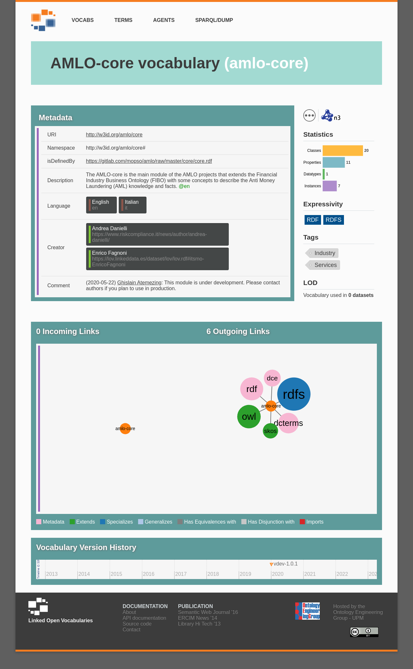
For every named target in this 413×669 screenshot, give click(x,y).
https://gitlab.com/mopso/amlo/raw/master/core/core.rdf (149, 161)
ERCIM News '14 (197, 618)
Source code (137, 623)
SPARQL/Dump (214, 20)
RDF (313, 220)
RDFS (333, 220)
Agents (164, 20)
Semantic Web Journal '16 (208, 612)
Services (326, 265)
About (129, 612)
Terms (123, 20)
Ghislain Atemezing (139, 282)
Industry (325, 253)
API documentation (144, 618)
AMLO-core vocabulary (179, 63)
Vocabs (83, 20)
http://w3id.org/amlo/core (114, 134)
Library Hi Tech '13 (199, 623)
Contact (131, 629)
